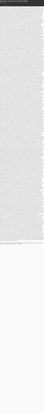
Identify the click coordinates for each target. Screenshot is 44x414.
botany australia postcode (14, 1)
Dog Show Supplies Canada (4, 242)
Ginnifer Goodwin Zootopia (26, 242)
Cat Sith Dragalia (18, 242)
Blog (10, 5)
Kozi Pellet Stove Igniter (12, 242)
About (7, 5)
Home (4, 5)
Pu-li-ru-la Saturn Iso (33, 242)
